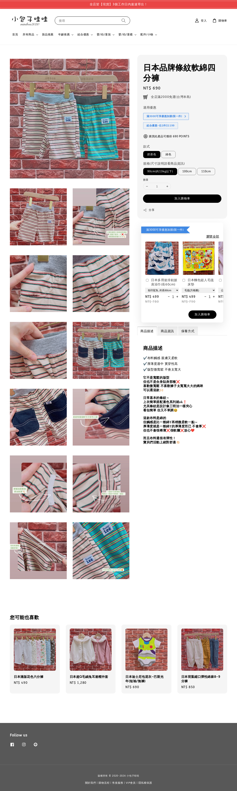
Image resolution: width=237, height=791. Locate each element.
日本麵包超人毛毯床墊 (198, 282)
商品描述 (146, 331)
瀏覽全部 (212, 236)
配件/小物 (146, 34)
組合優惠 (83, 34)
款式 (146, 146)
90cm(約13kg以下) (160, 171)
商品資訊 (167, 331)
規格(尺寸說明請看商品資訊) (164, 163)
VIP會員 (131, 782)
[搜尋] (123, 20)
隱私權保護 (145, 782)
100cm (187, 171)
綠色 (168, 154)
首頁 (15, 34)
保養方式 (187, 331)
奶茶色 (151, 154)
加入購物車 (182, 198)
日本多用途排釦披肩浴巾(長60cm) (161, 282)
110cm (206, 171)
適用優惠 (149, 107)
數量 (146, 179)
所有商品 (28, 34)
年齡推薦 (64, 34)
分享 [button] (148, 210)
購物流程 (104, 782)
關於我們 (90, 782)
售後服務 (117, 782)
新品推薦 (48, 34)
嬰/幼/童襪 (125, 34)
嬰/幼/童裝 (104, 34)
